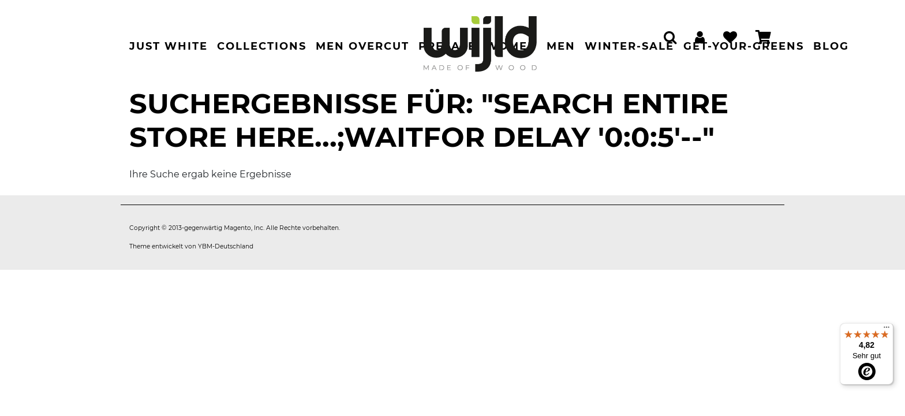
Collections (261, 46)
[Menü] (886, 330)
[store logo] (480, 38)
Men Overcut (362, 46)
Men (561, 46)
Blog (831, 46)
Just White (168, 46)
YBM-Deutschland (225, 246)
